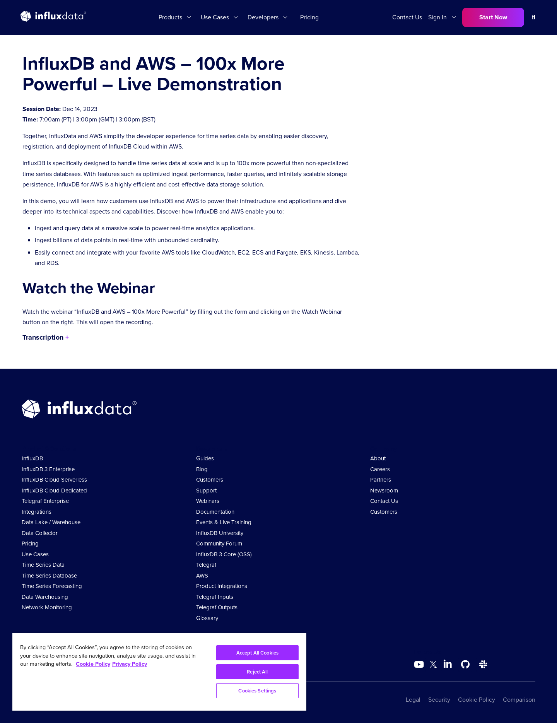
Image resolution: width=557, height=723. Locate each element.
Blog (202, 469)
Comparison (519, 699)
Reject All (257, 671)
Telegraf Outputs (216, 607)
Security (439, 699)
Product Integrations (221, 586)
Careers (380, 469)
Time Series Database (49, 575)
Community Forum (219, 543)
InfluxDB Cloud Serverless (54, 479)
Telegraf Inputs (214, 597)
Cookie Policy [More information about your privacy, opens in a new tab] (93, 664)
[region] (159, 672)
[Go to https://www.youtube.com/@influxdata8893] (420, 665)
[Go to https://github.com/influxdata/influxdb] (465, 665)
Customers (209, 479)
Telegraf (206, 565)
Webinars (207, 501)
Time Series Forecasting (52, 586)
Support (206, 490)
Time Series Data (43, 565)
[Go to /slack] (483, 665)
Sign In (437, 17)
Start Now (493, 17)
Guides (205, 458)
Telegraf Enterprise (45, 501)
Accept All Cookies (257, 652)
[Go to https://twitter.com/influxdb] (433, 665)
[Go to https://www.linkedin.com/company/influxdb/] (447, 664)
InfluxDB (32, 458)
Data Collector (40, 533)
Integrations (36, 512)
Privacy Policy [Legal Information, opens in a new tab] (129, 664)
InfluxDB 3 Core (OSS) (224, 554)
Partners (380, 479)
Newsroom (384, 490)
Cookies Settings (257, 690)
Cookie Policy (476, 699)
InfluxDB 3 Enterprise (48, 469)
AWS (202, 575)
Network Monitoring (47, 607)
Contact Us (407, 17)
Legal (413, 699)
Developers (263, 17)
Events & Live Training (223, 522)
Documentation (215, 512)
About (378, 458)
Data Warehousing (45, 597)
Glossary (207, 618)
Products (170, 17)
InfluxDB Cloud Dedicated (54, 490)
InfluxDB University (219, 533)
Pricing (309, 17)
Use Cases (215, 17)
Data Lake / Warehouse (51, 522)
